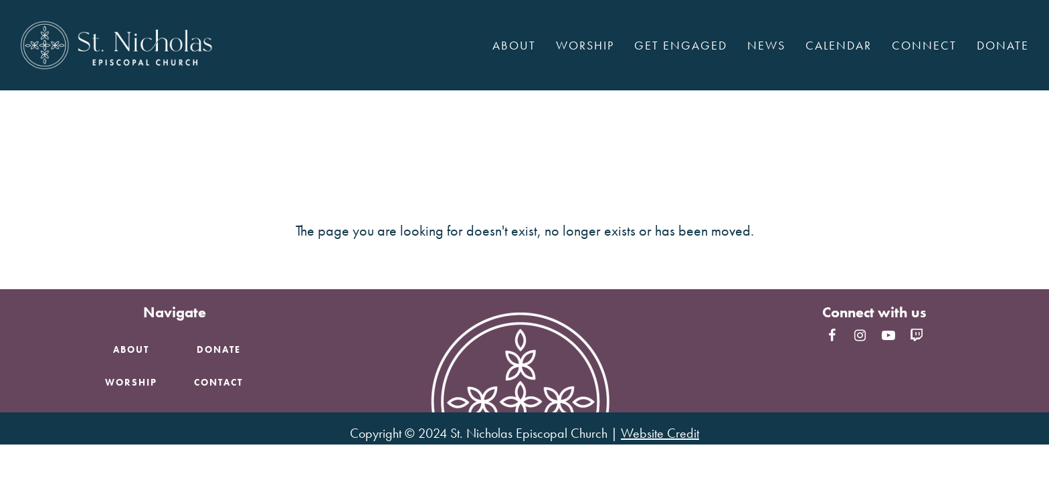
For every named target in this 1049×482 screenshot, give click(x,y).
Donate (219, 349)
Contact (218, 382)
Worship (131, 382)
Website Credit (660, 433)
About (131, 349)
